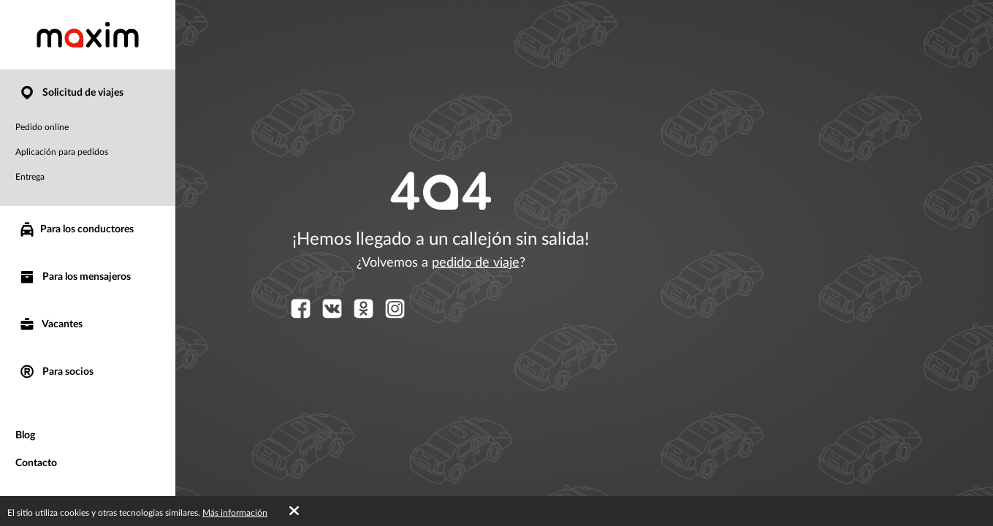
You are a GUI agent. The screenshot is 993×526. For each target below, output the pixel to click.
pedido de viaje (476, 263)
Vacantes (50, 325)
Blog (25, 435)
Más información (234, 512)
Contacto (36, 463)
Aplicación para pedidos (61, 152)
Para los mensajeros (74, 277)
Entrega (30, 176)
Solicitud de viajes (70, 93)
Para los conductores (76, 229)
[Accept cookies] (294, 511)
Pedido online (42, 127)
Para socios (56, 372)
